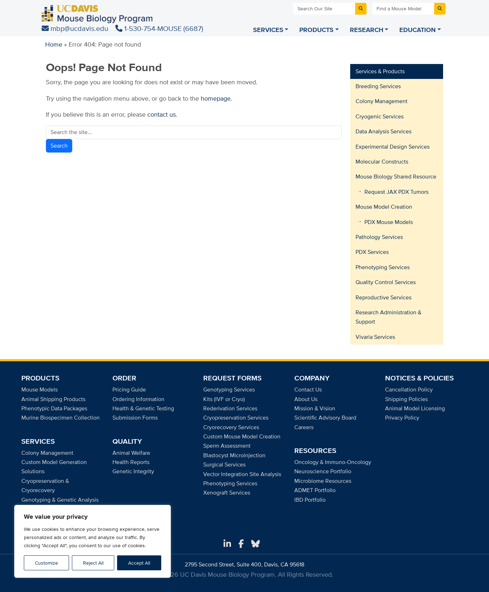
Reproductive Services (383, 297)
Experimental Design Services (393, 147)
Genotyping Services (229, 389)
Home (53, 44)
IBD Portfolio (310, 500)
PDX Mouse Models (388, 222)
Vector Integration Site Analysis (242, 474)
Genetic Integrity (133, 471)
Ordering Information (138, 399)
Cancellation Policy (409, 389)
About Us (305, 399)
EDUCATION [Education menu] (417, 29)
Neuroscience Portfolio (322, 471)
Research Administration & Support (388, 317)
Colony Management (382, 101)
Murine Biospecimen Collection (60, 418)
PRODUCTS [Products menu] (316, 29)
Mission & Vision (314, 408)
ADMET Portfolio (315, 490)
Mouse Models (39, 389)
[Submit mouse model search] (440, 9)
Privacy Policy (402, 418)
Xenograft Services (226, 493)
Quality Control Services (386, 282)
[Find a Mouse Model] (403, 9)
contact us (161, 114)
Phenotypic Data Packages (54, 408)
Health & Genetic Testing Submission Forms (143, 413)
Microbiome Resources (322, 481)
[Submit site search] (361, 9)
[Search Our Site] (324, 9)
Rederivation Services (230, 408)
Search (59, 146)
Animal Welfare (131, 453)
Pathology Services (379, 237)
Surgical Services (224, 464)
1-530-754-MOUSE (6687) (159, 28)
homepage (216, 98)
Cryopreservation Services (235, 418)
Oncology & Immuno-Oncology (332, 462)
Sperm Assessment (227, 446)
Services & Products (380, 71)
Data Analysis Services (383, 131)
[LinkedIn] (227, 544)
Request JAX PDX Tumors (396, 192)
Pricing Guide (129, 389)
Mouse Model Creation (384, 207)
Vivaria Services (375, 337)
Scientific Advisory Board (325, 418)
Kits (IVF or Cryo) (224, 399)
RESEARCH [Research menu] (366, 29)
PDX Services (372, 252)
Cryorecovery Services (231, 427)
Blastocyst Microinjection (234, 455)
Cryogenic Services (380, 116)
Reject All (93, 562)
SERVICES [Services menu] (268, 29)
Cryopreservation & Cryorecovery (45, 485)
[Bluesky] (255, 544)
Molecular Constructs (382, 162)
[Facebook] (241, 544)
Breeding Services (378, 86)
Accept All (139, 562)
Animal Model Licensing (415, 408)
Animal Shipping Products (53, 399)
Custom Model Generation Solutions (54, 466)
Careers (304, 427)
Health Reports (130, 462)
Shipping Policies (406, 399)
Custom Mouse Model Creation (241, 436)
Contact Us (308, 389)
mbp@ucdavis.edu (76, 28)
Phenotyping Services (383, 267)
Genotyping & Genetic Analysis (60, 500)
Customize (46, 562)
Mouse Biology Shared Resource (396, 176)
